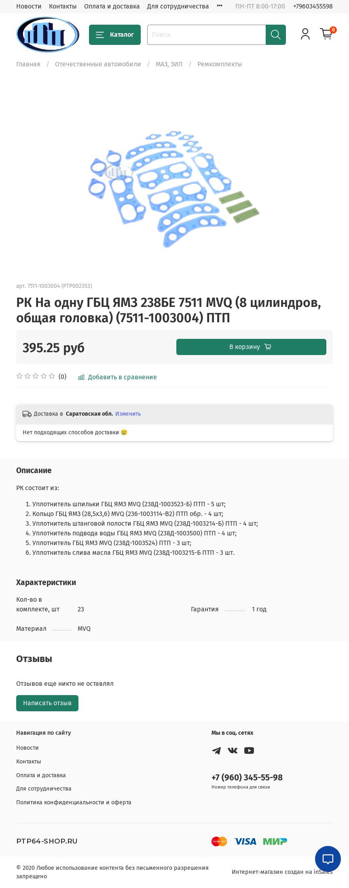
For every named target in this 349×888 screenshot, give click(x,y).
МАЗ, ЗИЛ (169, 64)
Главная (28, 64)
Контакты (63, 6)
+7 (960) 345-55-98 (247, 778)
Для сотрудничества (178, 6)
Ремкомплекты (219, 64)
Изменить (128, 413)
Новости (29, 6)
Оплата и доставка (112, 6)
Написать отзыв (47, 703)
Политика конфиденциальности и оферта (73, 802)
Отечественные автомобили (98, 64)
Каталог (115, 35)
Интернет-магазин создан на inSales (282, 872)
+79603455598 (313, 6)
